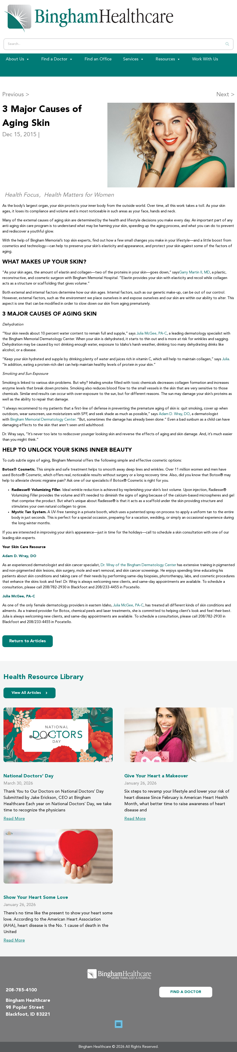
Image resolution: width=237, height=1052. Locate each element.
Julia (225, 359)
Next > (225, 95)
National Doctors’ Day (28, 776)
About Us (18, 59)
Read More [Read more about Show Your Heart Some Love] (14, 940)
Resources (168, 59)
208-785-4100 (21, 990)
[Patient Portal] (25, 71)
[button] (118, 1024)
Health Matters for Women (79, 195)
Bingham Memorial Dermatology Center (42, 420)
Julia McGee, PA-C (152, 333)
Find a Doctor (57, 59)
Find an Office (98, 59)
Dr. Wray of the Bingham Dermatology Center (138, 565)
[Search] (227, 44)
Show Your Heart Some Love (35, 897)
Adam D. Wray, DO (174, 414)
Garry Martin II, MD (194, 272)
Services (133, 59)
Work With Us (205, 59)
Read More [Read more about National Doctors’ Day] (14, 819)
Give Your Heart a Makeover (156, 776)
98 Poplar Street (25, 1007)
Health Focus (22, 195)
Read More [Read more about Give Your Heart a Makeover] (135, 819)
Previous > (15, 95)
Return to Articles (27, 641)
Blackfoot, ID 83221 (28, 1014)
